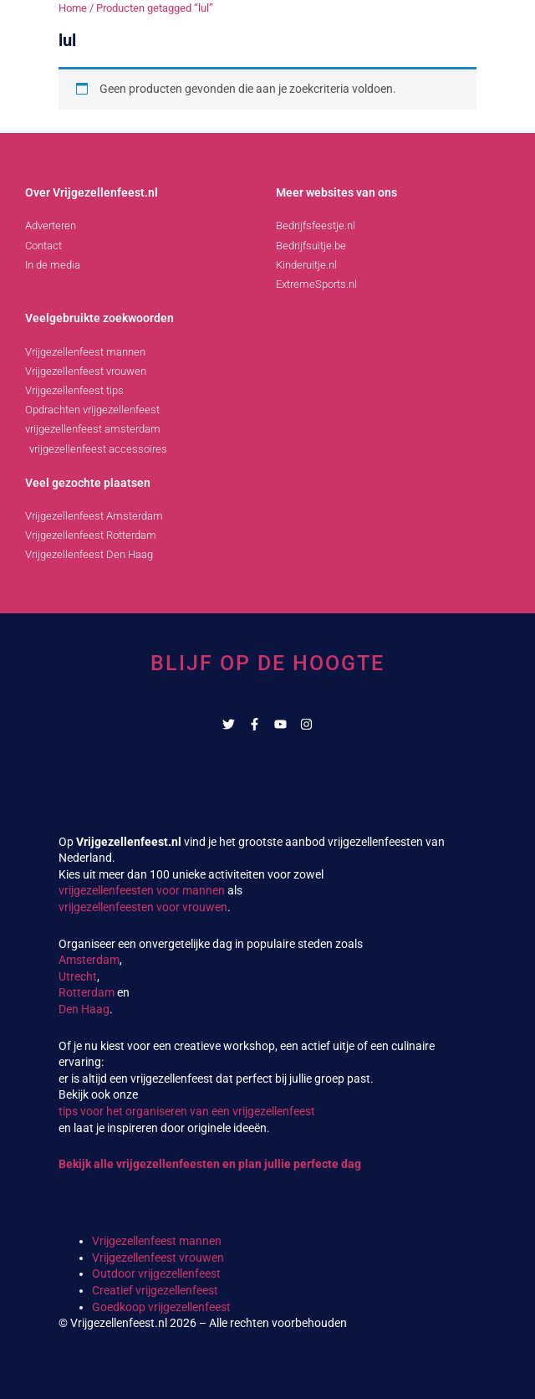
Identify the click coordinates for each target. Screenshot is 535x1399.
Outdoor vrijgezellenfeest (156, 1273)
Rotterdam (87, 992)
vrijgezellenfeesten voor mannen (142, 890)
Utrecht (78, 976)
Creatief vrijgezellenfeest (155, 1290)
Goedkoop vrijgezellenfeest (161, 1307)
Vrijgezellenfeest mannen (157, 1241)
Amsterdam (89, 959)
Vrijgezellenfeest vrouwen (158, 1257)
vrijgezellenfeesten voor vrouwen (143, 907)
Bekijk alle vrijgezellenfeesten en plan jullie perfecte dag (210, 1164)
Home (73, 8)
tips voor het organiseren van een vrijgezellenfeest (187, 1111)
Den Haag (84, 1009)
